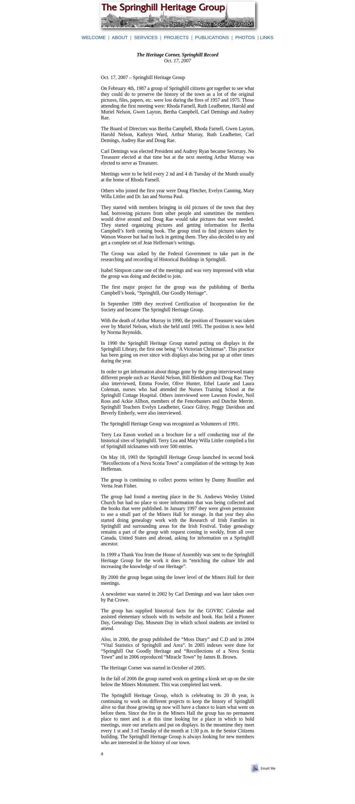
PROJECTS (176, 37)
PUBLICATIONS (212, 37)
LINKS (266, 37)
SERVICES (146, 37)
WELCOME (94, 37)
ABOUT (120, 37)
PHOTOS (245, 37)
